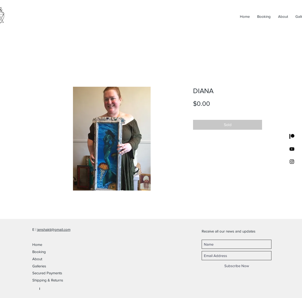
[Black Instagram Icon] (292, 162)
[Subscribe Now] (237, 265)
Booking (39, 252)
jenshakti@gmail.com (54, 229)
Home (37, 244)
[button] (54, 273)
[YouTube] (292, 149)
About (37, 259)
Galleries (39, 266)
